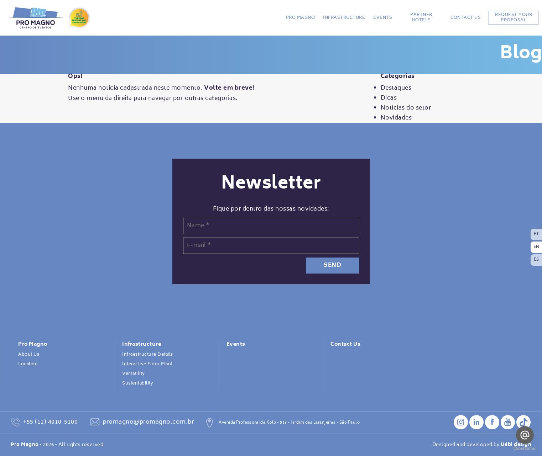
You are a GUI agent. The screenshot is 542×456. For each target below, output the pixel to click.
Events (382, 17)
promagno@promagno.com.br (148, 422)
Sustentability (137, 383)
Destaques (396, 88)
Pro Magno (300, 17)
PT (536, 234)
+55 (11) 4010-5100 (50, 422)
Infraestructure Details (147, 354)
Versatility (133, 373)
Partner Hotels (421, 17)
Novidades (396, 118)
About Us (28, 354)
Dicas (389, 98)
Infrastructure (344, 17)
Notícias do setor (406, 108)
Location (28, 364)
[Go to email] (525, 435)
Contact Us (465, 17)
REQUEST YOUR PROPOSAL (513, 17)
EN (536, 247)
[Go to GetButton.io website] (525, 448)
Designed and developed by (482, 445)
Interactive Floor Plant (147, 364)
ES (536, 259)
